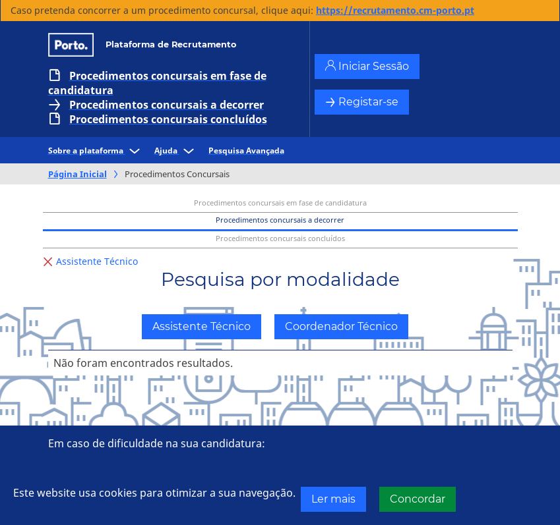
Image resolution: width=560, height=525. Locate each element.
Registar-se (361, 102)
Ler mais (333, 499)
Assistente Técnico (201, 326)
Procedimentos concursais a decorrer (166, 104)
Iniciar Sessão (367, 66)
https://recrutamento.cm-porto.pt (395, 10)
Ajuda (176, 150)
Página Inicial (77, 174)
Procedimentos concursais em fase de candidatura (157, 83)
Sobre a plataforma (96, 150)
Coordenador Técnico (341, 326)
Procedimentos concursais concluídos (168, 119)
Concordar (417, 499)
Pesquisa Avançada (246, 150)
